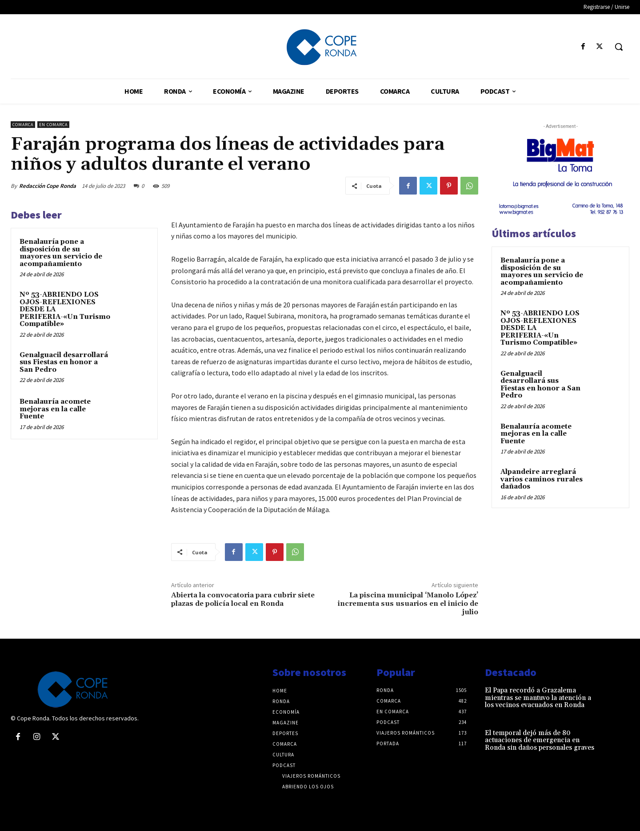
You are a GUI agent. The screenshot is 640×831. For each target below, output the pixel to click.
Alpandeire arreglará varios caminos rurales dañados (541, 479)
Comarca (23, 124)
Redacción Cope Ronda (47, 186)
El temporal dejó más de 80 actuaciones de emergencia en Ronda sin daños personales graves (539, 740)
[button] (618, 46)
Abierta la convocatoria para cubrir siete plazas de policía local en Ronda (243, 599)
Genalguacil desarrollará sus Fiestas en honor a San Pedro (64, 362)
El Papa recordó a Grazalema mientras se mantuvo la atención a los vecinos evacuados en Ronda (538, 697)
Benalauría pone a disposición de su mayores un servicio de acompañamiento (61, 253)
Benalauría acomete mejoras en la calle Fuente (55, 409)
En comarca (53, 124)
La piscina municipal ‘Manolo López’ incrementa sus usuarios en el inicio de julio (408, 603)
